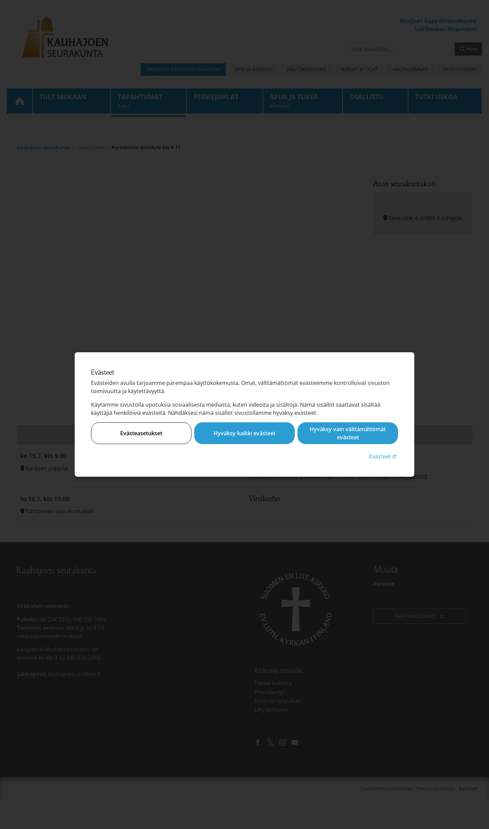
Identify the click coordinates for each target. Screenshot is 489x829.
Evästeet (383, 456)
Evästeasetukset (141, 433)
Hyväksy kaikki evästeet (244, 433)
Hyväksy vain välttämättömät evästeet (348, 433)
